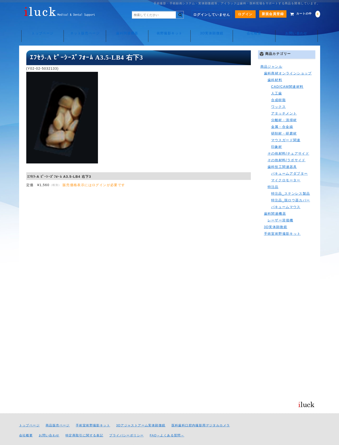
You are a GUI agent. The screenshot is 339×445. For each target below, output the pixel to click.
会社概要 (255, 29)
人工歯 (276, 82)
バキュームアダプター (289, 163)
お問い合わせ (298, 29)
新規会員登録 (266, 14)
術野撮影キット (170, 29)
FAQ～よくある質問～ (167, 424)
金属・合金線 (282, 116)
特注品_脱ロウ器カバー (290, 189)
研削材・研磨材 (284, 123)
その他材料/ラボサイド (287, 149)
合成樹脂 (278, 89)
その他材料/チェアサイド (288, 143)
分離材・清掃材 (284, 109)
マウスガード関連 (286, 129)
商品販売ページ (58, 414)
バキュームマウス (286, 196)
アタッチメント (284, 103)
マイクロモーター (286, 169)
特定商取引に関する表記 (84, 424)
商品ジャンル (271, 56)
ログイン (238, 14)
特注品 (273, 176)
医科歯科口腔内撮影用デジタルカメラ (201, 414)
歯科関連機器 (126, 29)
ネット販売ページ (83, 29)
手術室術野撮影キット (282, 223)
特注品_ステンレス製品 (290, 183)
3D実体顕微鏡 (212, 29)
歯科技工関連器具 (282, 156)
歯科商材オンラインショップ (288, 62)
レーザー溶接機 (280, 209)
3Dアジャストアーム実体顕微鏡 (140, 414)
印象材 (276, 136)
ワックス (278, 96)
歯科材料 (275, 69)
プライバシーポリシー (126, 424)
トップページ (41, 29)
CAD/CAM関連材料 (287, 76)
